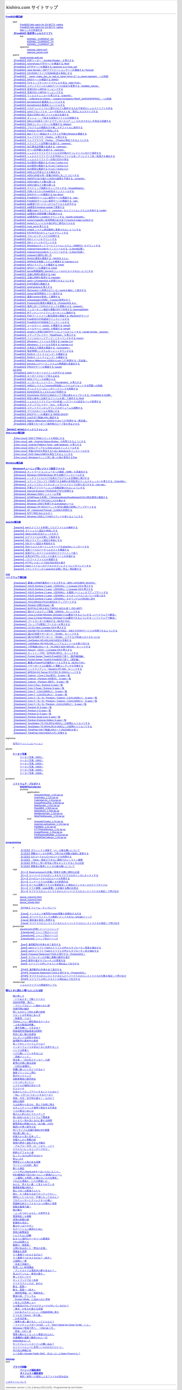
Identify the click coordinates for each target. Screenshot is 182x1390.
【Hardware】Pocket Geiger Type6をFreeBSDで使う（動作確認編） (49, 656)
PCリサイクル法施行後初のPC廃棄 (31, 1130)
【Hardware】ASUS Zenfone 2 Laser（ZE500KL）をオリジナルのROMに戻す (54, 598)
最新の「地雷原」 (22, 1245)
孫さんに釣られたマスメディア (29, 1114)
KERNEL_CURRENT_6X (40, 39)
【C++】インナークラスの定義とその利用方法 (44, 881)
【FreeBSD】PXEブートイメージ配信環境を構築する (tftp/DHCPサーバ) (51, 316)
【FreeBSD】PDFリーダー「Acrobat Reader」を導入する (43, 60)
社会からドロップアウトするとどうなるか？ (36, 1091)
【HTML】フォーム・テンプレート (38, 907)
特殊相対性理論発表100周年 (27, 1031)
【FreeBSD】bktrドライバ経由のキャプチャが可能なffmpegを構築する (50, 134)
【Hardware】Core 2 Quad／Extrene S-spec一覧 (38, 688)
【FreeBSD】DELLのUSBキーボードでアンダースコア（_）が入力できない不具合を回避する (62, 121)
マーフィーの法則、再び (25, 1165)
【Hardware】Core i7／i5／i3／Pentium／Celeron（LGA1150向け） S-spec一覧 (55, 697)
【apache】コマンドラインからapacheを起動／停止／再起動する (47, 569)
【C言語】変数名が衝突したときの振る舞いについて (47, 866)
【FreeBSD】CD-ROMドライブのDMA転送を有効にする (42, 73)
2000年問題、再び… (23, 1002)
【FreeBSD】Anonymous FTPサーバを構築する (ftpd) (41, 63)
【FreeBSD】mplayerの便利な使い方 (32, 255)
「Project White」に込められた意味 (31, 1299)
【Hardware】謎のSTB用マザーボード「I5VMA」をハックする (46, 634)
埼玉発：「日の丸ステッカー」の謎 (31, 1059)
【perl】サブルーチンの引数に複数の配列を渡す (45, 957)
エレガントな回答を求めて (27, 1037)
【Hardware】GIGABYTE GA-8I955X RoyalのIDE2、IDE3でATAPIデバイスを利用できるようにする (65, 630)
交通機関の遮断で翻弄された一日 (30, 1337)
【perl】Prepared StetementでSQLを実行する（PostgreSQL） (53, 954)
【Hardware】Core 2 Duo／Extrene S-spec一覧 (38, 685)
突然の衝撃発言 (21, 1232)
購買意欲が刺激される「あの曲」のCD (33, 1123)
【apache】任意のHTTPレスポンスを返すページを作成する (44, 556)
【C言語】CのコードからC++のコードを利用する (46, 856)
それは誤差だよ (21, 1241)
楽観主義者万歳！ (22, 1206)
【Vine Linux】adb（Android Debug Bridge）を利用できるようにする (49, 441)
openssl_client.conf (37, 49)
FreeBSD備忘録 (14, 16)
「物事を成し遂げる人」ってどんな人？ (33, 1321)
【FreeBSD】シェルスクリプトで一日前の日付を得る (41, 159)
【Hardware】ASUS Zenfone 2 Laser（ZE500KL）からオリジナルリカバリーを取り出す (59, 595)
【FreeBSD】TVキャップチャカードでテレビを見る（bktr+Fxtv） (47, 82)
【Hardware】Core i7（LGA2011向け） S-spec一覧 (40, 694)
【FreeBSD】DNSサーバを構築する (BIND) (35, 79)
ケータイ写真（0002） (32, 760)
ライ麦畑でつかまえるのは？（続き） (32, 1257)
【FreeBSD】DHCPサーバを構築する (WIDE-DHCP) (40, 414)
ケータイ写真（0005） (32, 770)
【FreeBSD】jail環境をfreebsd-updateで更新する (39, 207)
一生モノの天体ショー (24, 1302)
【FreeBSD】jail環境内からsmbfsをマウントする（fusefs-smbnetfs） (49, 217)
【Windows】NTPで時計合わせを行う (33, 513)
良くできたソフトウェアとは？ (29, 1043)
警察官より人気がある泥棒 (27, 1162)
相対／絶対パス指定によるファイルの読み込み (44, 1376)
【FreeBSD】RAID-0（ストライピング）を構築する (40, 354)
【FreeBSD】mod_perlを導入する (31, 226)
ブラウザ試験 (20, 1367)
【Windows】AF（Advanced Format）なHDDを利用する (42, 510)
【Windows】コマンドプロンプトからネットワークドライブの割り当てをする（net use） (59, 484)
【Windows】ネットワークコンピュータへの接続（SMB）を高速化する (50, 471)
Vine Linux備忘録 (15, 432)
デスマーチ (18, 1088)
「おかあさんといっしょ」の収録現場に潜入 (36, 1312)
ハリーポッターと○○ (23, 1082)
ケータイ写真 (20, 754)
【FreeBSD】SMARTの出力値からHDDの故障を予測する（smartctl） (49, 178)
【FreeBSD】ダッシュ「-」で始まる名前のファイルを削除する (46, 118)
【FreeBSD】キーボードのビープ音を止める (36, 376)
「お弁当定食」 (21, 1318)
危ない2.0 (18, 1158)
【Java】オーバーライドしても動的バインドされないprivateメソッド (56, 916)
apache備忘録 (13, 522)
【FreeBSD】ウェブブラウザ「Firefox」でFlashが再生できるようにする (51, 140)
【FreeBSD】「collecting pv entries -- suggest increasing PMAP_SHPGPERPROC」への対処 (62, 98)
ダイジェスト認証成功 (31, 1373)
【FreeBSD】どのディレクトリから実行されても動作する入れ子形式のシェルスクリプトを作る (63, 108)
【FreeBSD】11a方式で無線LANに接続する (36, 417)
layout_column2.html (31, 897)
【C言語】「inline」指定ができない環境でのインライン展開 (51, 860)
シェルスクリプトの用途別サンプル (38, 985)
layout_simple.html (29, 902)
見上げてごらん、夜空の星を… (29, 1273)
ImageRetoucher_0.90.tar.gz (49, 802)
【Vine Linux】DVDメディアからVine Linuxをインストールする (46, 447)
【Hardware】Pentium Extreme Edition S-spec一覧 (39, 720)
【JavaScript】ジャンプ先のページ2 (39, 935)
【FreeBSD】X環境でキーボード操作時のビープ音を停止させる (46, 424)
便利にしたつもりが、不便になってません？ (36, 1197)
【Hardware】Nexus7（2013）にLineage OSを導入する (42, 650)
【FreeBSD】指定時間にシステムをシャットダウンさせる (43, 351)
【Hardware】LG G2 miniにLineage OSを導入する (39, 627)
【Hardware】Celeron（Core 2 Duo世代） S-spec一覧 (41, 675)
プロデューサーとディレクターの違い (32, 1200)
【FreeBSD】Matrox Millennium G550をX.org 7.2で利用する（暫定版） (50, 420)
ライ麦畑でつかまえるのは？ (28, 1254)
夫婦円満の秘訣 (21, 1008)
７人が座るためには (23, 1111)
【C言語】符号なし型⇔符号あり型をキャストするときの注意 (52, 863)
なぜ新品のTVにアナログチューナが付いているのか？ (41, 1305)
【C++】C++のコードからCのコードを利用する (45, 878)
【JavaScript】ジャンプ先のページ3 (39, 938)
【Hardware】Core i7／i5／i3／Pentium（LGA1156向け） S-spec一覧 (50, 704)
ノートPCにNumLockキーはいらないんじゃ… (37, 1171)
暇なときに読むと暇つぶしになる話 (24, 990)
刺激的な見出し (21, 1222)
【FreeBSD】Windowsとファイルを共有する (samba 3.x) (43, 341)
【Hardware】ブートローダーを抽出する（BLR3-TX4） (42, 621)
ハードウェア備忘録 (16, 577)
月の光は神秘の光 (22, 1350)
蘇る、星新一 (20, 1286)
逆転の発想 (18, 1101)
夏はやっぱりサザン (23, 1225)
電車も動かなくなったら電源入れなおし (33, 1334)
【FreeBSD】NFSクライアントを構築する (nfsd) (38, 264)
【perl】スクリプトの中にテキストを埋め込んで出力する (49, 963)
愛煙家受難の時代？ (23, 1187)
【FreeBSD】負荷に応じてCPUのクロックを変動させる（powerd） (48, 306)
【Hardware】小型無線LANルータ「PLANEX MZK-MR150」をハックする (51, 646)
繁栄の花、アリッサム (24, 1296)
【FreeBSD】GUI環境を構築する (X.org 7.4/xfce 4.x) (40, 169)
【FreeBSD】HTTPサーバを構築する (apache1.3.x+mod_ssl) (45, 66)
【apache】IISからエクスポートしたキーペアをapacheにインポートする (51, 546)
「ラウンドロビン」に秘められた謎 (31, 1005)
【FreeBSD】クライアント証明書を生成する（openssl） (42, 143)
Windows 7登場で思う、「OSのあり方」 (34, 1328)
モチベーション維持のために (28, 1229)
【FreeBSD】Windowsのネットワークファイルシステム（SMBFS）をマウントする (56, 245)
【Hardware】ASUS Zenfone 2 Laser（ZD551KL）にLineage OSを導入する (53, 586)
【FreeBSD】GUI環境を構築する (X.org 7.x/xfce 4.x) (40, 162)
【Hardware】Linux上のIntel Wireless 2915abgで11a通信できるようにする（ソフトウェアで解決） (65, 618)
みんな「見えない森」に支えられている (33, 1184)
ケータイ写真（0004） (32, 766)
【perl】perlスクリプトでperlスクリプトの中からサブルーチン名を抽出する (59, 951)
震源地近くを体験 (22, 1216)
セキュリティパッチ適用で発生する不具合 (35, 1107)
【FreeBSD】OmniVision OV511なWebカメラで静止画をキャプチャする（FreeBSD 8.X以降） (62, 395)
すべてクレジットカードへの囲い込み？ (33, 1344)
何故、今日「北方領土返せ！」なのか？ (33, 1098)
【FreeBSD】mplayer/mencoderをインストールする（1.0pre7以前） (49, 252)
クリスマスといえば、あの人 (28, 1283)
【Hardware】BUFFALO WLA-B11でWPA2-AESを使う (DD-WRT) (47, 608)
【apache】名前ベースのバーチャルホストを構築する (41, 549)
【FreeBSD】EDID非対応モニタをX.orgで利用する (39, 392)
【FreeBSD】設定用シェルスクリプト (33, 33)
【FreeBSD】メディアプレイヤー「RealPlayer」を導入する (44, 335)
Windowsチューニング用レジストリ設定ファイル (39, 468)
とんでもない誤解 (22, 1235)
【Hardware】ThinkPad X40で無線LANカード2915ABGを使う (45, 729)
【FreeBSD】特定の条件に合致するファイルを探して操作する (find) (48, 398)
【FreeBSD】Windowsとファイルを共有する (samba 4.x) (43, 344)
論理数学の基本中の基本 (25, 1040)
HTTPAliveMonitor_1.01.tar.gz (50, 829)
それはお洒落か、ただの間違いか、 (31, 1181)
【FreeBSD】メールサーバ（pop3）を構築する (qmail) (41, 325)
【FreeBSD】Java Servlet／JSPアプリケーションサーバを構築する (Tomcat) (53, 70)
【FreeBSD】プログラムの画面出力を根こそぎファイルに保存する (48, 127)
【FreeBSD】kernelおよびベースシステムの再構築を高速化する (46, 363)
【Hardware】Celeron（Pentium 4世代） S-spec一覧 (41, 681)
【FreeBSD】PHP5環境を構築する (31, 284)
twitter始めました (22, 1340)
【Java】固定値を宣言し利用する (37, 920)
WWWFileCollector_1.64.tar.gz (50, 837)
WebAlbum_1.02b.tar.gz (46, 810)
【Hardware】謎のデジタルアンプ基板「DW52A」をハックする (46, 611)
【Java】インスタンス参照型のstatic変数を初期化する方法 (50, 913)
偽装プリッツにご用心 (24, 1072)
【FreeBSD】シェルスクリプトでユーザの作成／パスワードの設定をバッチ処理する (57, 401)
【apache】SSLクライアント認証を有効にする (37, 540)
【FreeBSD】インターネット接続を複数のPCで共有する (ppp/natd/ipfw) (50, 309)
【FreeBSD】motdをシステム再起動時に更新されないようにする (47, 229)
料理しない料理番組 (23, 1267)
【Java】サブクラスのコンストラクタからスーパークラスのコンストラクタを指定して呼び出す (70, 923)
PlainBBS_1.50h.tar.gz (46, 808)
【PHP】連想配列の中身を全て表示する (41, 969)
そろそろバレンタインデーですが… (31, 1149)
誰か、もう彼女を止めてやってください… (35, 1194)
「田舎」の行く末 (22, 1331)
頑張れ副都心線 (21, 1219)
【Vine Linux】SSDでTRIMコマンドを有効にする (39, 438)
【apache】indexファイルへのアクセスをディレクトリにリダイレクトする (52, 565)
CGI (8, 574)
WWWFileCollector (30, 786)
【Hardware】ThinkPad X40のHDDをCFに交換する (40, 733)
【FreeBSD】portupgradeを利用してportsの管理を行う (42, 300)
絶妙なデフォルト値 (23, 1152)
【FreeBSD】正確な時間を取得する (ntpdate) (36, 277)
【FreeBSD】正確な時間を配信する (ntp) (34, 274)
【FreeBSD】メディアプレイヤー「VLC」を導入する (41, 404)
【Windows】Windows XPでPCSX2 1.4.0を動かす (39, 500)
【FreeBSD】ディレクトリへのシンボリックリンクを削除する (45, 388)
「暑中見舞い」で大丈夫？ (27, 1028)
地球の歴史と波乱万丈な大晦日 (29, 1142)
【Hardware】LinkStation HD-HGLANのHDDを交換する (42, 640)
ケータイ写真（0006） (32, 773)
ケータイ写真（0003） (32, 763)
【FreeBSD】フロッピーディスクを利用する (36, 236)
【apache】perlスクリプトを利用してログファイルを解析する (45, 527)
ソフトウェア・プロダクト (27, 783)
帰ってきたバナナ (22, 1277)
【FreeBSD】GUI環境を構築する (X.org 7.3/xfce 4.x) (40, 165)
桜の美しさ (18, 996)
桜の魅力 (17, 1210)
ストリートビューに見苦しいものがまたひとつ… (38, 1347)
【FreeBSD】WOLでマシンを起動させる (34, 379)
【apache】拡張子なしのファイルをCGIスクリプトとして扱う (45, 553)
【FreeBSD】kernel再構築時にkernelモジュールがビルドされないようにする (53, 271)
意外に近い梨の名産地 (24, 1034)
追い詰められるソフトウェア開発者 (31, 1117)
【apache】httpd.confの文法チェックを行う (36, 534)
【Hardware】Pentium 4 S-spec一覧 (32, 710)
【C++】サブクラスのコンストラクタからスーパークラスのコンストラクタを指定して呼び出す (69, 891)
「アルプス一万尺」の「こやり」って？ (33, 1146)
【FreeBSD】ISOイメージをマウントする (35, 239)
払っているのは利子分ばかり (28, 1155)
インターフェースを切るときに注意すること (36, 1047)
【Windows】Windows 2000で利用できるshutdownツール (43, 503)
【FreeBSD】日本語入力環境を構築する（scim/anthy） (42, 347)
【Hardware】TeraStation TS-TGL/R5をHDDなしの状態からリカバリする (51, 723)
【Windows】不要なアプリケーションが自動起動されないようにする (49, 487)
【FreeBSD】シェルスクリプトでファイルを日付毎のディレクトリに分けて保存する (57, 153)
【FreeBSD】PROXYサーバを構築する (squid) (37, 367)
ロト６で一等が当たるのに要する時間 (32, 1120)
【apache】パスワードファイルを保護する (35, 559)
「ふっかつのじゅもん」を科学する (31, 1213)
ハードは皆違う (21, 1050)
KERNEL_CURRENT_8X (40, 44)
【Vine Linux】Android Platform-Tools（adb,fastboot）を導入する (47, 444)
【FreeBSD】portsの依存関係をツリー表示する (37, 293)
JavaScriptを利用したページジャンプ (39, 929)
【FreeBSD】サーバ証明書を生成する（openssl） (39, 149)
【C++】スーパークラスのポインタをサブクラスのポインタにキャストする (59, 875)
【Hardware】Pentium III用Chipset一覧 (33, 605)
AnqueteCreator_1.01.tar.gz (48, 821)
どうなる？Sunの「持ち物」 (27, 1315)
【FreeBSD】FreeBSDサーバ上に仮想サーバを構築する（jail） (46, 197)
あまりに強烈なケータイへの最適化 (31, 1238)
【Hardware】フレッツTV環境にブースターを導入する (41, 624)
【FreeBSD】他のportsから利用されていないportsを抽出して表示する (49, 290)
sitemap (10, 1359)
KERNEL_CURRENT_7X (40, 41)
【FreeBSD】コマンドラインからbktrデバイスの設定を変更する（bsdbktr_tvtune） (56, 86)
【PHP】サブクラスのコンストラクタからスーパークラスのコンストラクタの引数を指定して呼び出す (73, 976)
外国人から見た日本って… (27, 1136)
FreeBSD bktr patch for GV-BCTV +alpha (41, 24)
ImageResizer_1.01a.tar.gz (48, 832)
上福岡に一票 (20, 1261)
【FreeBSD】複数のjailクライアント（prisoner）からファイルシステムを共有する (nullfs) (59, 210)
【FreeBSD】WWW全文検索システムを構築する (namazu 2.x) (45, 261)
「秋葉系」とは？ (22, 1018)
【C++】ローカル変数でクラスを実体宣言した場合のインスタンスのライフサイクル (64, 885)
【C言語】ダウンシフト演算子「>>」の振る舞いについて (50, 850)
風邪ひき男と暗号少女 (24, 1127)
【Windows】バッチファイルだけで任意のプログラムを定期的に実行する (51, 478)
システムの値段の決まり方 (27, 1085)
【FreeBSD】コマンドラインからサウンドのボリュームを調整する (48, 408)
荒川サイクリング (22, 1075)
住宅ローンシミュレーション (28, 743)
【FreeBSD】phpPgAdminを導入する (32, 287)
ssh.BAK (17, 370)
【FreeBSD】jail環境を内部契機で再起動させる (37, 213)
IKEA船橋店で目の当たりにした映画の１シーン (37, 1174)
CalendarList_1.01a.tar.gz (47, 800)
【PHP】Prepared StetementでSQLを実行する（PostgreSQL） (53, 972)
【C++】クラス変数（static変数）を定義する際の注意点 (49, 888)
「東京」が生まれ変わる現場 (28, 1309)
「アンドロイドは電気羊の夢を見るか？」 (35, 1270)
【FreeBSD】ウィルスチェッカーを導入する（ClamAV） (43, 95)
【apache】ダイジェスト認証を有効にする (35, 530)
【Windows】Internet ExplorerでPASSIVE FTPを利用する (43, 491)
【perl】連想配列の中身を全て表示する (40, 944)
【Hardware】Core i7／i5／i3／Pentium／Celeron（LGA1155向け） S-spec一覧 (55, 701)
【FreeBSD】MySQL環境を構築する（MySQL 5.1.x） (41, 258)
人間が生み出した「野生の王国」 (30, 1248)
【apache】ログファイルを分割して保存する (36, 537)
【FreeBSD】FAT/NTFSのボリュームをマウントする (40, 232)
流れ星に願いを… (22, 1133)
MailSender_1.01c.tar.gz (47, 805)
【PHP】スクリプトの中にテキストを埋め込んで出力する (50, 979)
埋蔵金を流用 (20, 1251)
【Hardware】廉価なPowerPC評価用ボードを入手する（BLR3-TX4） (49, 662)
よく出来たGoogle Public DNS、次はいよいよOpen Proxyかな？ (46, 1353)
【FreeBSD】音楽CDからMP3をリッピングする (38, 89)
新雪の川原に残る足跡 (24, 1063)
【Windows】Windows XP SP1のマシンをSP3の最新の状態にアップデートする (54, 507)
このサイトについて (16, 1382)
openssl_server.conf (37, 52)
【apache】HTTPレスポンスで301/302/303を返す (39, 562)
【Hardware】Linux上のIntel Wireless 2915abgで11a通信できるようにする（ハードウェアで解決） (65, 614)
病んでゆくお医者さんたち (27, 1190)
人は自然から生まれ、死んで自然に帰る (33, 1104)
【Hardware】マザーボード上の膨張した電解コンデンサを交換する (48, 665)
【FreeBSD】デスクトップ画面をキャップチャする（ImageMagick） (49, 188)
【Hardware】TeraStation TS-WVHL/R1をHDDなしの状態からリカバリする (52, 726)
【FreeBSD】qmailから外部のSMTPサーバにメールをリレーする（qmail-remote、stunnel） (61, 331)
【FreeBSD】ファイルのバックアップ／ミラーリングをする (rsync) (48, 338)
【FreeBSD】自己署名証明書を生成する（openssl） (40, 146)
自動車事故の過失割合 (24, 1079)
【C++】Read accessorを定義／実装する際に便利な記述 (49, 872)
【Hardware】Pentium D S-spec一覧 (32, 713)
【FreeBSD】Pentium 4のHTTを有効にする (36, 130)
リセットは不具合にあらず (27, 1015)
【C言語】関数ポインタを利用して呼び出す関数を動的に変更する (54, 853)
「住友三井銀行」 (22, 1264)
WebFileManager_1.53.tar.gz (49, 816)
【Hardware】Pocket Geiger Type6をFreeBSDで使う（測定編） (46, 659)
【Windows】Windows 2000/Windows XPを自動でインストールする (48, 475)
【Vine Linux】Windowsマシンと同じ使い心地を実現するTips (45, 457)
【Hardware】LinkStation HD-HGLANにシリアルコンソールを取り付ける (51, 643)
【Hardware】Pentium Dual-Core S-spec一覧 (36, 717)
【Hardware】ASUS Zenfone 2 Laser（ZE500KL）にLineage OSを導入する (53, 589)
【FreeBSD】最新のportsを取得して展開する (36, 296)
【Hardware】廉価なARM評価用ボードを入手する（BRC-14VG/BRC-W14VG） (55, 582)
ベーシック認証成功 (30, 1370)
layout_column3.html (31, 899)
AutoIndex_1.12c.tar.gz (46, 797)
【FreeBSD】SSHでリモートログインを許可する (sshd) (42, 372)
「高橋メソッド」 (22, 1056)
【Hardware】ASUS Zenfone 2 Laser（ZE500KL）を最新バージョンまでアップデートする (60, 592)
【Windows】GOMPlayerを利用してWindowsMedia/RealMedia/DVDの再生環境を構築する (60, 497)
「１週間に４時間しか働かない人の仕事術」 (36, 1178)
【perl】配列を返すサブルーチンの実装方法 (42, 960)
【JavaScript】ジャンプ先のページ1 (39, 932)
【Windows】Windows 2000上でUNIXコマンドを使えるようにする (48, 516)
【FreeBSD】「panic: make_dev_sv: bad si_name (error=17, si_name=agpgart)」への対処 (60, 76)
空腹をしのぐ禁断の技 (24, 1139)
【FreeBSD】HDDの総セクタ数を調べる (34, 181)
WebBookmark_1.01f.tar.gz (48, 813)
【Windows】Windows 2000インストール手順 (37, 494)
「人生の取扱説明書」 (24, 1024)
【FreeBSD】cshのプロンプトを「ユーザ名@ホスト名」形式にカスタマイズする (55, 111)
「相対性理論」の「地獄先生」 (29, 1293)
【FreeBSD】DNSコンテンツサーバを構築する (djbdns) (42, 124)
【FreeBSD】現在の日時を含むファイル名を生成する (41, 114)
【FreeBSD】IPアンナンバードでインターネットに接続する (44, 312)
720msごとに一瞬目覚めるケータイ (31, 1021)
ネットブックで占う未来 (25, 1280)
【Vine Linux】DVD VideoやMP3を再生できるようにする (43, 454)
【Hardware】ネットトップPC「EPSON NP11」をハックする (45, 653)
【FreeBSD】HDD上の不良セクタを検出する (36, 172)
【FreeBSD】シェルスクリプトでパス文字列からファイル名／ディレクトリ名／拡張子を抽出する (64, 156)
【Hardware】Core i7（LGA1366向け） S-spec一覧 (40, 691)
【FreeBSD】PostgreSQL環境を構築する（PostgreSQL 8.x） (45, 303)
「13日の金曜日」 (22, 1066)
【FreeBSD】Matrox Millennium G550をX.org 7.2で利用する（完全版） (50, 360)
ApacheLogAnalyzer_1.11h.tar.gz (51, 824)
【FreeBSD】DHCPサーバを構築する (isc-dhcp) (38, 194)
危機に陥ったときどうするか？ (29, 1069)
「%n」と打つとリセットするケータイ (33, 1095)
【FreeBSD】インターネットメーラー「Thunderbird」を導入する (47, 382)
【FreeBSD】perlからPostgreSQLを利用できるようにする (43, 280)
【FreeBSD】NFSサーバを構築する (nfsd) (35, 268)
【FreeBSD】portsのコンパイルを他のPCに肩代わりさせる (44, 223)
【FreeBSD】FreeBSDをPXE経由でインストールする (41, 319)
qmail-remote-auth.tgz (31, 57)
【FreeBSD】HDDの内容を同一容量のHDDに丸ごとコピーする (46, 175)
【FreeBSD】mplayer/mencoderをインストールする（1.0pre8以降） (49, 248)
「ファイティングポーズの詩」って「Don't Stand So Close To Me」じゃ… (52, 1324)
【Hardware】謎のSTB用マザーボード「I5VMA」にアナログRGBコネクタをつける (56, 637)
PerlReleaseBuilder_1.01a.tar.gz (51, 834)
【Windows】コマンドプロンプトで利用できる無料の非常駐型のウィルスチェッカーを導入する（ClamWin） (70, 481)
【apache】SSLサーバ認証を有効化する (34, 543)
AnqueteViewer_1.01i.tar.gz (48, 794)
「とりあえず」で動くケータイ (29, 999)
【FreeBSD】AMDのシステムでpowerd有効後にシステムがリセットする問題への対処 (58, 385)
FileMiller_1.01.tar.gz (45, 826)
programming (13, 842)
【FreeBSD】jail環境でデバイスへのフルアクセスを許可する (44, 204)
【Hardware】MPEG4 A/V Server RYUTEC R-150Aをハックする (47, 672)
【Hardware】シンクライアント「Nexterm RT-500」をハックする (47, 669)
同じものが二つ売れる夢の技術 (29, 1012)
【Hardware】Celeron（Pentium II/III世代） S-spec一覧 (42, 678)
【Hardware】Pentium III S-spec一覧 (32, 707)
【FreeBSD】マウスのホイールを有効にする (36, 411)
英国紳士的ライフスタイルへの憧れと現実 (35, 1203)
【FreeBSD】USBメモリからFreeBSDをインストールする (43, 191)
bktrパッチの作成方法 (31, 30)
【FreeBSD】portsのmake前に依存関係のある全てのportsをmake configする (53, 220)
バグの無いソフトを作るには (28, 1053)
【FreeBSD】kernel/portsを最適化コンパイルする (39, 102)
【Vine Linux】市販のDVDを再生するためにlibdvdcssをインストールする (51, 451)
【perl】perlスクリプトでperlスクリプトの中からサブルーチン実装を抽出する (60, 947)
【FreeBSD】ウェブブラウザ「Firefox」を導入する (40, 137)
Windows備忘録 (14, 463)
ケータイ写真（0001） (32, 757)
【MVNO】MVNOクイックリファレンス (27, 429)
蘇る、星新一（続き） (24, 1289)
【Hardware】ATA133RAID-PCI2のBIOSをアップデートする (44, 602)
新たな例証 (18, 1168)
